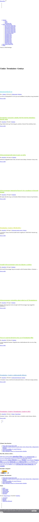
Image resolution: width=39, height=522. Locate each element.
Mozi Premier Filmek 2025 (10, 25)
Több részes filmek (8, 43)
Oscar (6, 21)
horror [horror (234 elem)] (8, 461)
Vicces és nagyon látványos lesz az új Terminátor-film (16, 337)
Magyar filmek (5, 489)
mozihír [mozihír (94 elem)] (30, 461)
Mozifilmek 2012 (8, 39)
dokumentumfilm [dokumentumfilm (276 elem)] (4, 460)
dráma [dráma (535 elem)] (9, 460)
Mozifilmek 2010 (8, 42)
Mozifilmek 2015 (8, 36)
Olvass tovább (3, 98)
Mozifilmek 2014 (8, 37)
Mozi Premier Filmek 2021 (10, 30)
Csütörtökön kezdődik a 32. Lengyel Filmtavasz (11, 449)
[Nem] (3, 512)
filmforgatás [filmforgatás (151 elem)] (19, 460)
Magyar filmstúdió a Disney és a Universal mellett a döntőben (14, 451)
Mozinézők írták (8, 23)
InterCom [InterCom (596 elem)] (12, 461)
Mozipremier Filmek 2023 (10, 27)
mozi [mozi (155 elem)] (28, 461)
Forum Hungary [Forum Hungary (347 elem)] (30, 460)
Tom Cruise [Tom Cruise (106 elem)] (14, 464)
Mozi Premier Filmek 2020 (10, 31)
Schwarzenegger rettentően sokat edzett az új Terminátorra (18, 300)
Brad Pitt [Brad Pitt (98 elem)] (12, 458)
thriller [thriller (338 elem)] (10, 464)
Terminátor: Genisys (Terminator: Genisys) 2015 (15, 411)
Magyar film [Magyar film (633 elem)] (23, 461)
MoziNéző (4, 121)
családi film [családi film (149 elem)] (30, 458)
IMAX (6, 22)
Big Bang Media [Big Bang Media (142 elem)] (7, 458)
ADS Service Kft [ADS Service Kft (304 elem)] (4, 456)
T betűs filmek (18, 414)
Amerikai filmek (5, 491)
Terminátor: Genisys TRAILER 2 (10, 228)
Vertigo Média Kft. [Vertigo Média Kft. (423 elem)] (29, 464)
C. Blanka (4, 94)
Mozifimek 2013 (8, 38)
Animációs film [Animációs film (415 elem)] (30, 456)
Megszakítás (3, 1)
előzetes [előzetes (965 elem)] (14, 460)
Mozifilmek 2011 (8, 41)
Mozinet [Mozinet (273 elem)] (33, 461)
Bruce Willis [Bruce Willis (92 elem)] (15, 458)
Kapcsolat (4, 498)
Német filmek (5, 492)
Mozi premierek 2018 (9, 33)
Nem (1, 512)
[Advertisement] (19, 57)
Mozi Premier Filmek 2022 (10, 28)
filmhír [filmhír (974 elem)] (24, 460)
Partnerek (4, 500)
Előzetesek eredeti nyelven (17, 230)
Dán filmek (4, 493)
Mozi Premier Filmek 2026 (7, 44)
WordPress (18, 495)
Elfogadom (34, 510)
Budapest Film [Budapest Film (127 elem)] (19, 458)
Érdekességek (14, 94)
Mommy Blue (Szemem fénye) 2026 (9, 445)
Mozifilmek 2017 (8, 34)
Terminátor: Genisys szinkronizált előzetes (13, 375)
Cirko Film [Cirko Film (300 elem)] (24, 458)
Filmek (3, 45)
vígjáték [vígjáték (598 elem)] (2, 466)
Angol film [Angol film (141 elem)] (24, 456)
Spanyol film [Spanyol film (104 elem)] (6, 464)
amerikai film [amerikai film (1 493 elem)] (17, 456)
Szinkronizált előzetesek (16, 377)
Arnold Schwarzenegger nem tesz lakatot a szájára (16, 264)
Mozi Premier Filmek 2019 (10, 32)
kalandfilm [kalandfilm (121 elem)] (17, 461)
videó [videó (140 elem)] (35, 464)
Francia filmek (5, 490)
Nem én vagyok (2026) (6, 450)
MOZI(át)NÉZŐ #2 (6, 92)
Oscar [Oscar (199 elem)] (14, 463)
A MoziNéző (4, 497)
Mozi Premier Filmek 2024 (10, 26)
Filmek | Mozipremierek (7, 24)
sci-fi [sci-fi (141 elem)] (3, 464)
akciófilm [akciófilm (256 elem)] (10, 456)
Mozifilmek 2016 (8, 35)
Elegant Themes (7, 495)
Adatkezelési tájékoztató (7, 501)
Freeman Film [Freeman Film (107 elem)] (5, 461)
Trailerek (24, 230)
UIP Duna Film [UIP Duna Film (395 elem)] (20, 464)
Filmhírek (4, 20)
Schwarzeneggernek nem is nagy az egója (13, 155)
